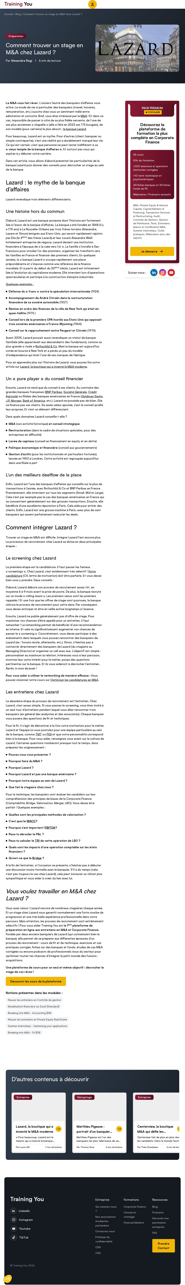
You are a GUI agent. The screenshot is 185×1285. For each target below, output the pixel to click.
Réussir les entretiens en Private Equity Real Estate (37, 1019)
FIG (49, 734)
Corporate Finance (135, 1206)
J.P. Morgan (13, 400)
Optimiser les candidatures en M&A (74, 680)
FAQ (154, 1233)
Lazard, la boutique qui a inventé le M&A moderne (53, 366)
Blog (18, 14)
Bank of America (34, 400)
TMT (38, 734)
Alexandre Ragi (21, 60)
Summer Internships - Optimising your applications (37, 1025)
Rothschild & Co (46, 346)
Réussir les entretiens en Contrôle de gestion (34, 999)
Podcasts (158, 1212)
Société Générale (75, 392)
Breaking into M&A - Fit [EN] (24, 1032)
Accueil (8, 14)
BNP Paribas (54, 392)
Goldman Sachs (92, 396)
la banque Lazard (74, 129)
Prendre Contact (163, 1246)
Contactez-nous (105, 1231)
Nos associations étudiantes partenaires (105, 1221)
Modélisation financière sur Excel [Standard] (33, 1006)
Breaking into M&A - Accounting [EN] (29, 1012)
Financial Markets (134, 1222)
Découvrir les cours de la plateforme (35, 981)
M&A (84, 116)
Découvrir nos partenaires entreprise (160, 1223)
